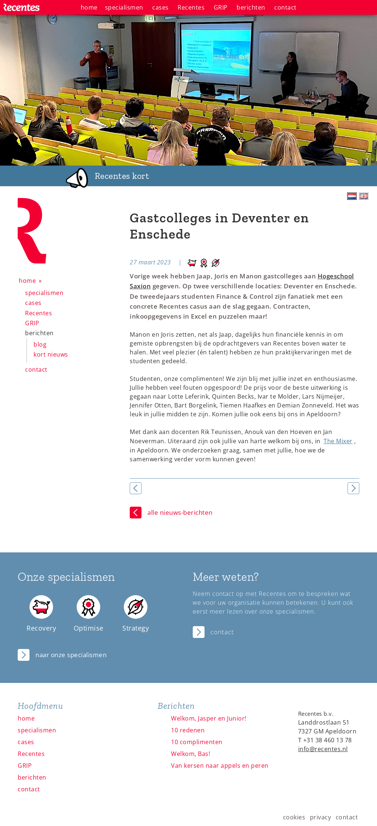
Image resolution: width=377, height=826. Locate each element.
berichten (39, 333)
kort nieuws (51, 354)
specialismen (44, 293)
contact (36, 369)
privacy (320, 817)
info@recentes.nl (323, 749)
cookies (294, 817)
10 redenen (188, 730)
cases (33, 303)
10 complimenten (197, 742)
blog (40, 344)
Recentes (38, 313)
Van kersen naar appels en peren (220, 765)
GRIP (32, 323)
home (27, 281)
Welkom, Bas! (190, 754)
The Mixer (338, 441)
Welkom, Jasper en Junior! (209, 718)
